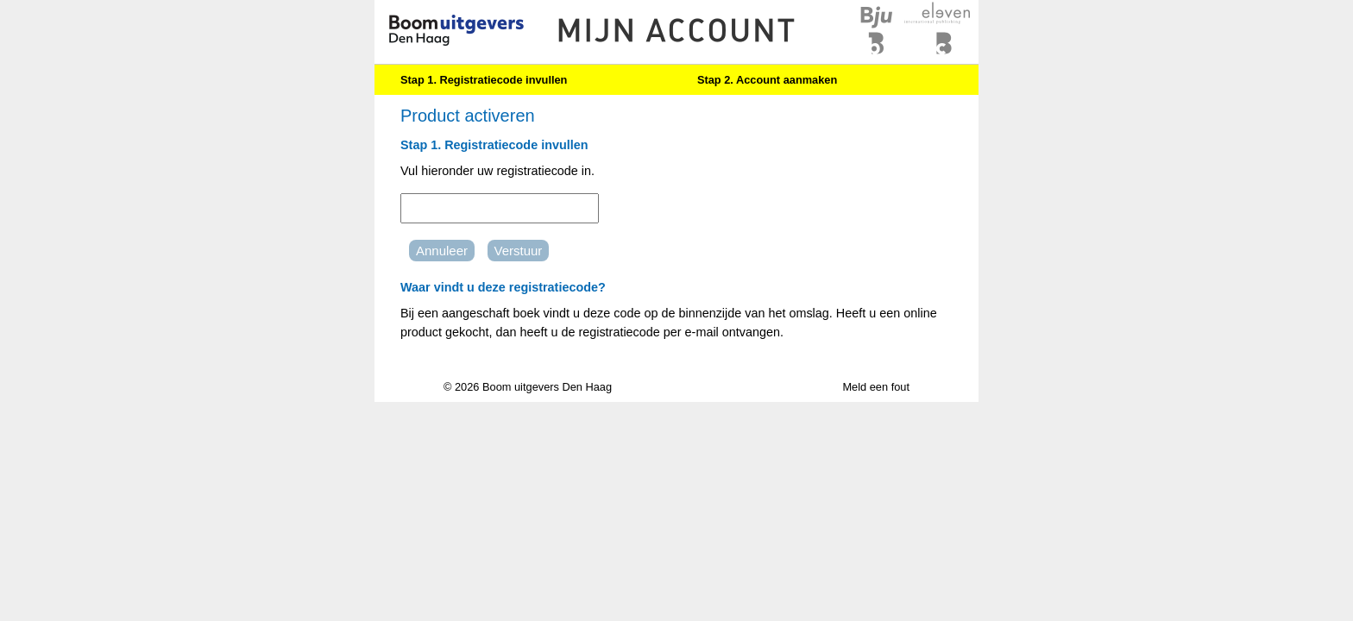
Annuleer (442, 250)
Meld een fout (875, 386)
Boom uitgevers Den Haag (547, 386)
